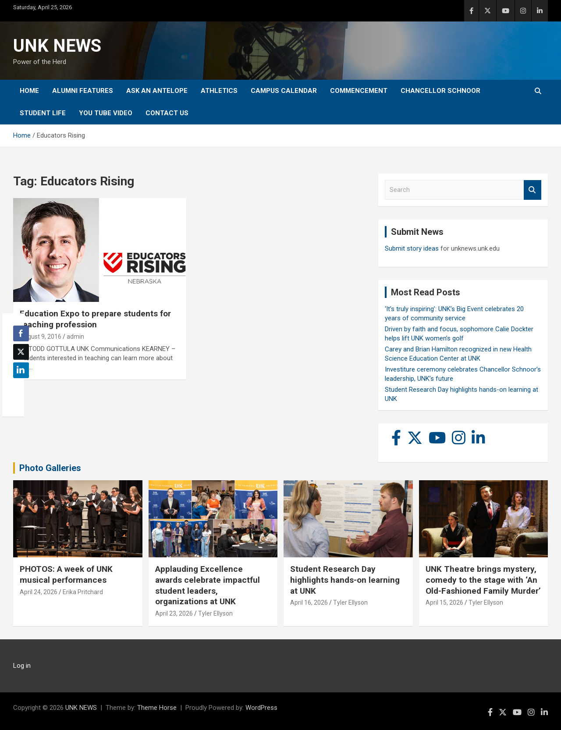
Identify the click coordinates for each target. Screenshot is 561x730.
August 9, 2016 (40, 336)
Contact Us (167, 113)
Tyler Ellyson (215, 613)
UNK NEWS (57, 45)
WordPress (261, 708)
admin (75, 336)
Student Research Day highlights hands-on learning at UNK (345, 579)
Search (532, 190)
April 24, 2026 (38, 591)
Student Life (43, 113)
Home (29, 91)
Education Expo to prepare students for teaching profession (95, 319)
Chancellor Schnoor (440, 91)
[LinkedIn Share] (21, 370)
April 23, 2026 (174, 613)
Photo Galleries (50, 468)
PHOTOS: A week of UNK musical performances (66, 574)
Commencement (358, 91)
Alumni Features (82, 91)
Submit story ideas (412, 248)
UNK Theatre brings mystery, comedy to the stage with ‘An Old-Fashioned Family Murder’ (483, 579)
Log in (22, 666)
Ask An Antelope (157, 91)
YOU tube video (105, 113)
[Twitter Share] (21, 352)
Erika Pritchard (83, 591)
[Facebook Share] (21, 333)
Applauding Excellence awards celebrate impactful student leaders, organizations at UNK (207, 585)
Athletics (219, 91)
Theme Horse (157, 708)
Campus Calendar (284, 91)
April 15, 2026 (444, 602)
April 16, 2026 (309, 602)
